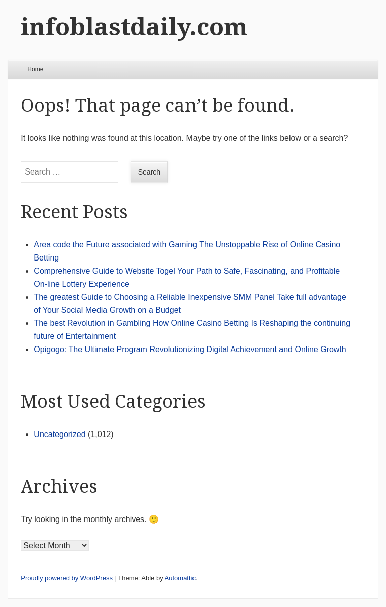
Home (35, 69)
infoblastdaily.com (134, 27)
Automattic (180, 578)
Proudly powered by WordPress (67, 578)
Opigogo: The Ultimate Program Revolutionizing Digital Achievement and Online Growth (190, 349)
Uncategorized (59, 434)
